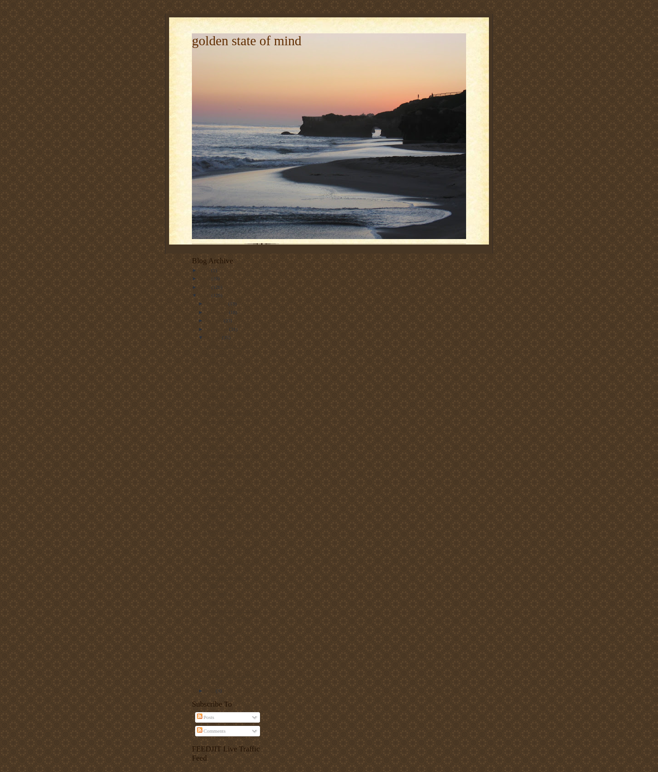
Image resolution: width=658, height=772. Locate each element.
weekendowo (218, 506)
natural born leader (224, 362)
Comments (211, 731)
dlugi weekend (219, 354)
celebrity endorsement (227, 388)
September (217, 329)
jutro (209, 371)
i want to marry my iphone (232, 514)
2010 (205, 278)
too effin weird (220, 463)
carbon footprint (221, 405)
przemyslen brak (222, 497)
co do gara (215, 379)
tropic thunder (219, 447)
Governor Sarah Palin (227, 346)
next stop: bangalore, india (232, 413)
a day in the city (221, 641)
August (214, 337)
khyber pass (217, 396)
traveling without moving (231, 489)
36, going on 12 (221, 602)
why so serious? (221, 633)
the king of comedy (224, 421)
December (217, 303)
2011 (205, 270)
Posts (205, 717)
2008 (205, 295)
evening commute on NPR (232, 455)
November (217, 312)
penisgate (214, 480)
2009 (205, 287)
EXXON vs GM (221, 650)
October (215, 320)
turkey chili (216, 666)
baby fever (215, 522)
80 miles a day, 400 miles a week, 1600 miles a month (232, 617)
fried (209, 472)
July (211, 690)
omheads (214, 438)
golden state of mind (247, 40)
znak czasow (218, 593)
